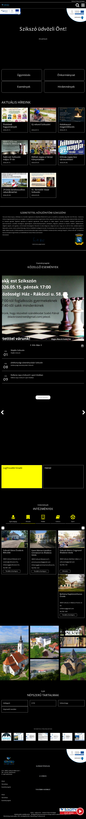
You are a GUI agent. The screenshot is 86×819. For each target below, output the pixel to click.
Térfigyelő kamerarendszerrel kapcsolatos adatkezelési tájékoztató (51, 814)
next (84, 413)
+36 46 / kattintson (9, 772)
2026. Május (36, 345)
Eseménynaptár (6, 787)
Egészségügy (13, 518)
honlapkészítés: (25, 816)
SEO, (18, 816)
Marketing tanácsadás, (10, 816)
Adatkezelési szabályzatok (22, 814)
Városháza (4, 784)
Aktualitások (43, 39)
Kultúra (58, 518)
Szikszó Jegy (64, 703)
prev (2, 413)
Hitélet (43, 518)
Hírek (3, 781)
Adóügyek (6, 703)
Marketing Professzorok (37, 816)
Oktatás (28, 518)
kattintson (9, 774)
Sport (73, 518)
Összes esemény (43, 397)
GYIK (33, 703)
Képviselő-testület (9, 709)
